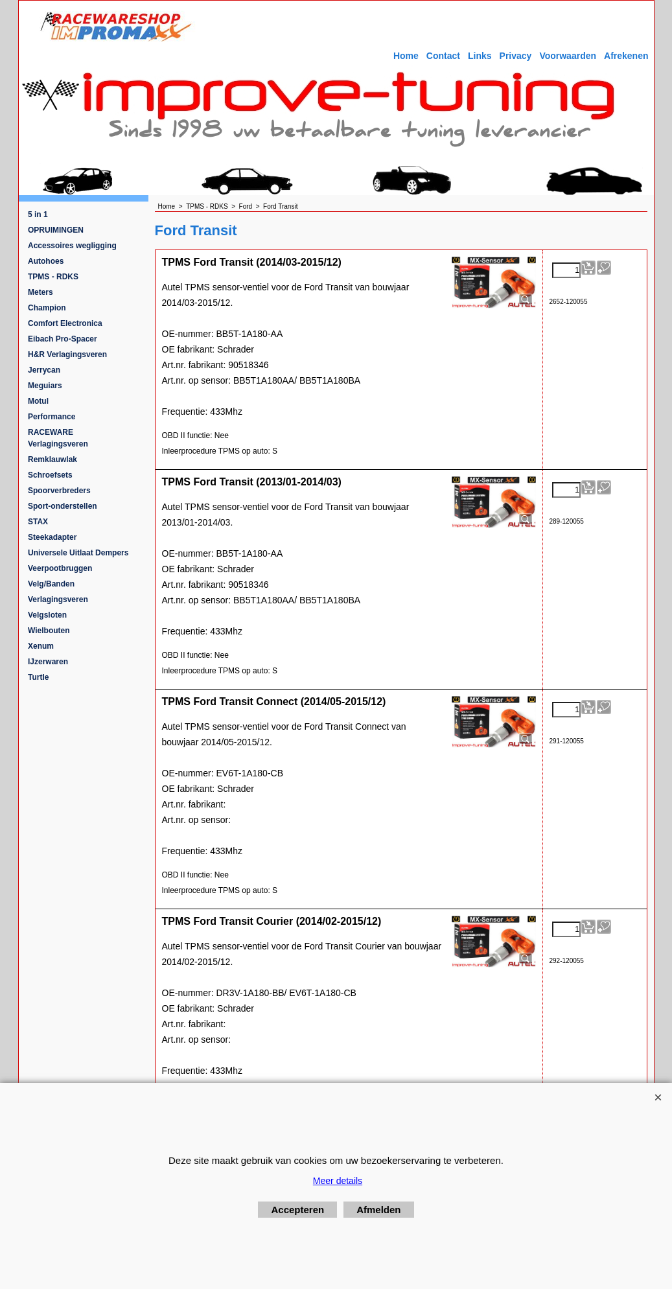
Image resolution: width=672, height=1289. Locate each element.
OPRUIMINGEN (56, 230)
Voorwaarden (567, 56)
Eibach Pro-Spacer (62, 338)
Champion (47, 307)
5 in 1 (38, 214)
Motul (38, 401)
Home (406, 56)
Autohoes (46, 261)
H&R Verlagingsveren (67, 354)
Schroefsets (50, 475)
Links (480, 56)
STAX (38, 521)
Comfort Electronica (65, 323)
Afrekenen (626, 56)
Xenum (41, 646)
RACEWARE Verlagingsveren (58, 438)
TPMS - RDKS (53, 276)
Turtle (38, 677)
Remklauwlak (52, 459)
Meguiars (45, 385)
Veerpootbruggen (60, 568)
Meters (40, 292)
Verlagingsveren (58, 599)
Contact (443, 56)
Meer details (337, 1181)
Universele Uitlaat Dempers (78, 552)
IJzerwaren (48, 661)
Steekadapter (52, 537)
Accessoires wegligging (72, 245)
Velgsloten (47, 615)
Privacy (516, 56)
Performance (51, 416)
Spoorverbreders (59, 490)
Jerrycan (44, 370)
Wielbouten (49, 630)
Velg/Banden (51, 583)
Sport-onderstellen (62, 506)
